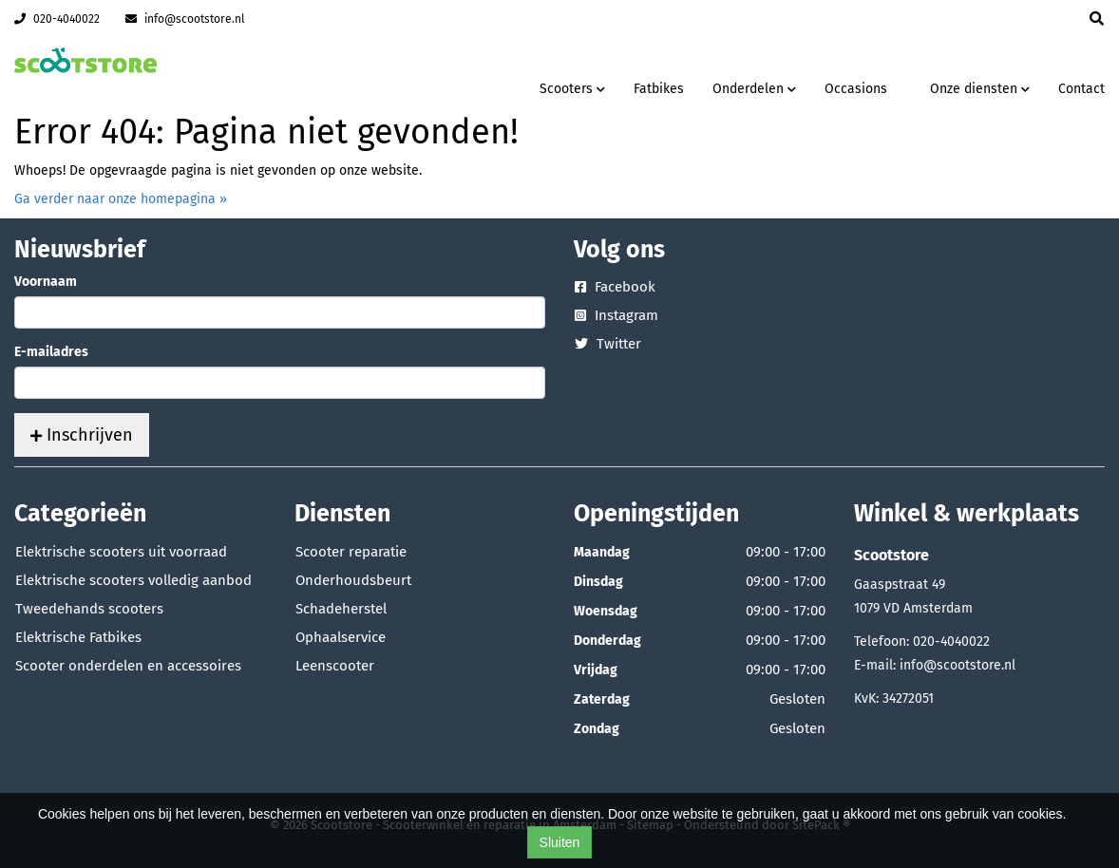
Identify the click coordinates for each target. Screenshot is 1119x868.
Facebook (615, 286)
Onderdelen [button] (754, 89)
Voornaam (45, 282)
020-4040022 (57, 19)
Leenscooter (334, 665)
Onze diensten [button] (980, 89)
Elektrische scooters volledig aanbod (133, 580)
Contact (1081, 89)
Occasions (856, 89)
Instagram (616, 315)
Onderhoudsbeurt (353, 580)
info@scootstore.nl (185, 19)
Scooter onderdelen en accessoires (128, 665)
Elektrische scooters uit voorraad (121, 551)
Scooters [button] (572, 89)
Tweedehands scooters (89, 608)
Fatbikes (659, 89)
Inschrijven (81, 435)
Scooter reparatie (351, 551)
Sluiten (560, 842)
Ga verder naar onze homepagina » (120, 199)
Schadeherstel (341, 608)
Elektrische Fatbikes (78, 637)
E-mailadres (51, 352)
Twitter (608, 343)
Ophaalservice (340, 637)
